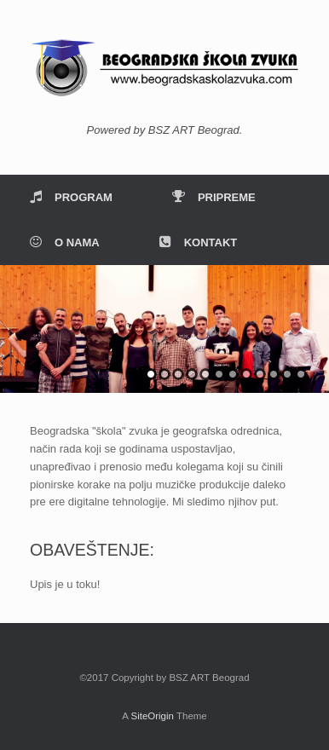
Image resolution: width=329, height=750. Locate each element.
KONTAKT (198, 242)
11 (287, 374)
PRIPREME (214, 197)
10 (274, 374)
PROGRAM (71, 197)
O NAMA (65, 242)
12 (301, 374)
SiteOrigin (152, 716)
